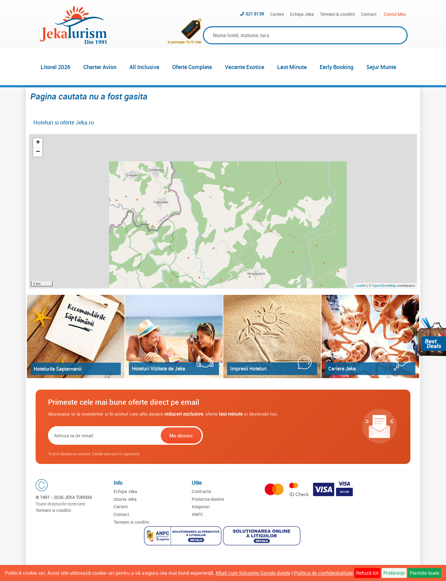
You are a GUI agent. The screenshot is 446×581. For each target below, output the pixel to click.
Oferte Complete (192, 67)
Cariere (277, 14)
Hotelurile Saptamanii (57, 368)
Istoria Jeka (125, 499)
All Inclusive (144, 67)
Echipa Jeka (302, 14)
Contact (369, 14)
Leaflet (361, 285)
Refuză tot (367, 573)
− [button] (38, 152)
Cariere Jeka (342, 368)
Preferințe (393, 573)
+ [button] (38, 142)
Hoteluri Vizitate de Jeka (158, 368)
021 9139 (255, 13)
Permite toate (424, 573)
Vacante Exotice (244, 67)
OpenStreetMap (384, 285)
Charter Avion (99, 67)
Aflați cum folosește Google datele (253, 573)
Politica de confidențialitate (323, 573)
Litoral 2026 (55, 67)
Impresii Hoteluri (248, 368)
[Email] (104, 435)
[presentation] (244, 435)
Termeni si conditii (53, 510)
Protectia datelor (208, 499)
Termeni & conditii (337, 14)
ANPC (197, 514)
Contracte (201, 491)
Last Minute (292, 67)
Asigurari (201, 506)
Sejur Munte (381, 67)
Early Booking (336, 67)
